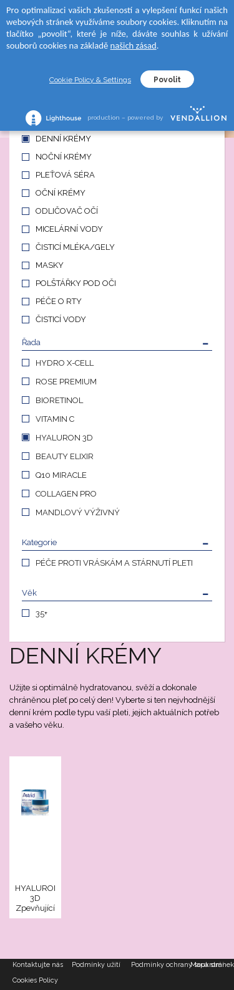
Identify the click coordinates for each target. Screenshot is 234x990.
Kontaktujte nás (37, 965)
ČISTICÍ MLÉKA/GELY (75, 247)
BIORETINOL (59, 400)
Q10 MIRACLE (61, 475)
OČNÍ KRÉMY (60, 193)
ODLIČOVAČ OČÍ (67, 211)
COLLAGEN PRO (66, 493)
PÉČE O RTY (59, 301)
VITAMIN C (55, 419)
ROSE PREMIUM (66, 381)
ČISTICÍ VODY (61, 319)
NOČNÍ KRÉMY (64, 156)
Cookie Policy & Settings (90, 79)
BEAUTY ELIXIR (65, 456)
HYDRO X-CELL (65, 363)
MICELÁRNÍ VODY (69, 229)
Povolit (167, 79)
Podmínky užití (96, 965)
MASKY (50, 265)
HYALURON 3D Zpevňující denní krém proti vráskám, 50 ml (35, 898)
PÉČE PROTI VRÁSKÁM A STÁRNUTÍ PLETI (114, 563)
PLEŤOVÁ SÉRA (65, 174)
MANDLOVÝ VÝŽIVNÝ (78, 512)
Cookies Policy (35, 980)
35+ (41, 613)
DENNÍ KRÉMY (63, 138)
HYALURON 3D (64, 437)
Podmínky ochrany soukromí (160, 965)
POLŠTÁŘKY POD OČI (76, 283)
